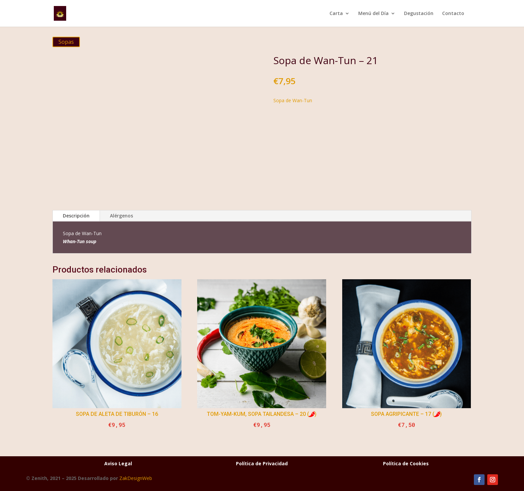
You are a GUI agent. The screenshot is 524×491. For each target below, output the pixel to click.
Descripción (76, 215)
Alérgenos (121, 215)
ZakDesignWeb (135, 478)
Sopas (66, 41)
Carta (336, 13)
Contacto (453, 13)
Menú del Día (373, 13)
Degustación (418, 13)
